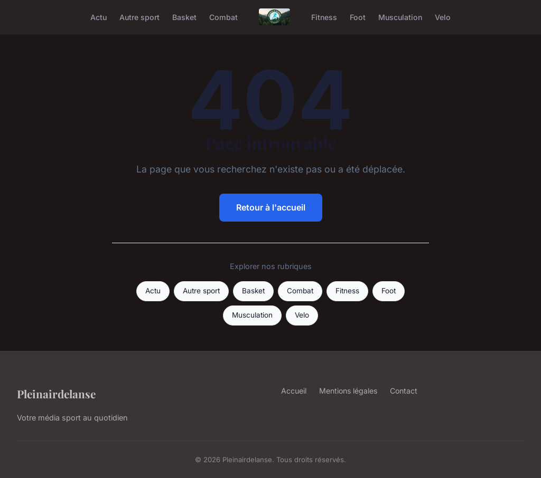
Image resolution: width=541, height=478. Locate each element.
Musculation (400, 16)
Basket (184, 16)
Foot (358, 16)
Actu (98, 16)
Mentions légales (348, 390)
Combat (223, 16)
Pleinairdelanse (56, 393)
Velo (443, 16)
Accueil (293, 390)
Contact (403, 390)
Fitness (324, 16)
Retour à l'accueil (270, 207)
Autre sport (139, 16)
